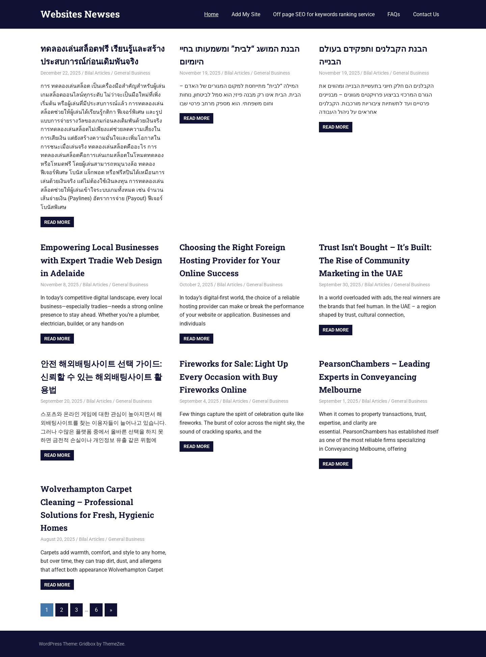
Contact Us (426, 14)
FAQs (393, 14)
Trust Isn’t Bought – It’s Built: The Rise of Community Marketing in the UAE (375, 260)
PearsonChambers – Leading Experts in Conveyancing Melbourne (374, 376)
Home (211, 14)
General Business (132, 73)
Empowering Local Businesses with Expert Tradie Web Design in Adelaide (101, 260)
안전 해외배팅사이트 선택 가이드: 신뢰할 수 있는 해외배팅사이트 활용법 (101, 376)
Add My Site (246, 14)
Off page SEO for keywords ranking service (324, 14)
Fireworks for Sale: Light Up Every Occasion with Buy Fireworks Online (234, 376)
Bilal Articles (97, 73)
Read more (57, 222)
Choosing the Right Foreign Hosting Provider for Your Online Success (232, 260)
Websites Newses (80, 14)
